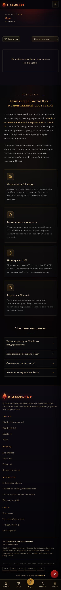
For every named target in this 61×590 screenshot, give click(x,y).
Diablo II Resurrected (13, 422)
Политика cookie (11, 500)
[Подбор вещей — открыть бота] (30, 585)
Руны (5, 439)
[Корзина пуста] (55, 585)
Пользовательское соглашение (18, 494)
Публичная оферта (12, 483)
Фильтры (11, 39)
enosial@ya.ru (9, 530)
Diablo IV (7, 434)
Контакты (7, 513)
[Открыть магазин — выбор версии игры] (6, 585)
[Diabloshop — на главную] (13, 4)
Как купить (8, 452)
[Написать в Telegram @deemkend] (54, 574)
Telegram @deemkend (13, 519)
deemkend (40, 575)
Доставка (7, 458)
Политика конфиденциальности (19, 488)
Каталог (10, 14)
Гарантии (7, 464)
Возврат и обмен (11, 470)
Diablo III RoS (9, 428)
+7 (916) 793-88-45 (11, 524)
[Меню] (55, 4)
